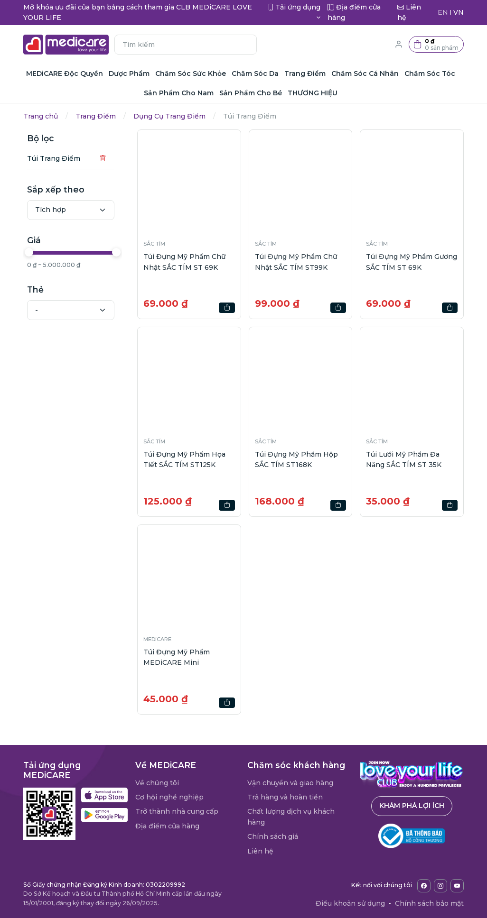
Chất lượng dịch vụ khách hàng (291, 816)
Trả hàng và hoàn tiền (285, 797)
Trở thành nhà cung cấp (176, 811)
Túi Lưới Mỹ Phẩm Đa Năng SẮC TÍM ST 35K (403, 459)
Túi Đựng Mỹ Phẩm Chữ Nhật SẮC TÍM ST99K (296, 261)
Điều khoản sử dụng (350, 903)
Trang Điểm (95, 116)
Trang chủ (40, 116)
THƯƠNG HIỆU (312, 93)
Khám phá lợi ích (411, 805)
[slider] (29, 252)
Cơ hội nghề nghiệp (169, 797)
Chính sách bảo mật (429, 903)
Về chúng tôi (157, 783)
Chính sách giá (272, 836)
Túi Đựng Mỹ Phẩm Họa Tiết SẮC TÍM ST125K (184, 459)
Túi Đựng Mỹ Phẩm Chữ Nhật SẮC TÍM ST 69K (184, 261)
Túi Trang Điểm (53, 158)
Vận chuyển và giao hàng (290, 783)
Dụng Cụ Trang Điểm (169, 116)
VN (458, 12)
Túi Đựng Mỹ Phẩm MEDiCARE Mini (176, 657)
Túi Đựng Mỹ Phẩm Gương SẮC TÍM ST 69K (411, 261)
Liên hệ (260, 851)
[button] (436, 44)
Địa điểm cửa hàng (167, 826)
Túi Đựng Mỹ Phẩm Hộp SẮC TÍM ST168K (296, 459)
